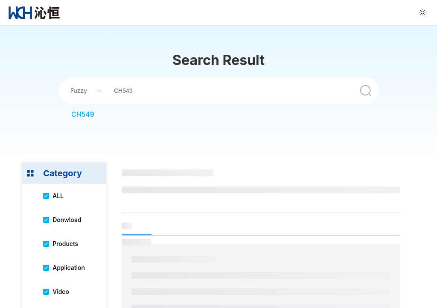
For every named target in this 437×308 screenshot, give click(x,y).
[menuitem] (34, 12)
